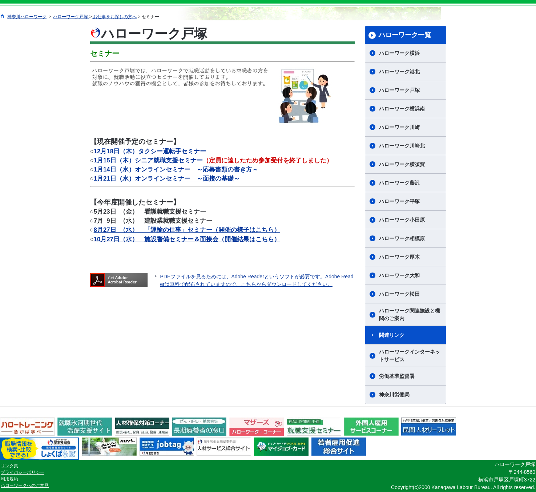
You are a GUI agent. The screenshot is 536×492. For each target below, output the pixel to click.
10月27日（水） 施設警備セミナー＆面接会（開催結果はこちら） (187, 239)
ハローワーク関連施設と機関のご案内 (409, 314)
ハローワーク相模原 (402, 238)
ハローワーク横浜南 (402, 109)
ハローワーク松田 (399, 294)
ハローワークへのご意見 (25, 485)
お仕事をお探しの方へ (114, 16)
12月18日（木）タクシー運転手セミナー (150, 151)
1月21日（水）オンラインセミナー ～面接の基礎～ (167, 178)
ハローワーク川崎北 (402, 146)
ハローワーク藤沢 (399, 183)
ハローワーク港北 (399, 71)
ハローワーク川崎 (399, 127)
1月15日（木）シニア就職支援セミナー (148, 160)
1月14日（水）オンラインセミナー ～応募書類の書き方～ (176, 169)
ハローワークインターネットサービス (409, 355)
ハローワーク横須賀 (402, 164)
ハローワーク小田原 (402, 220)
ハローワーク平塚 (399, 201)
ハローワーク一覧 (405, 35)
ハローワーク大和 (399, 275)
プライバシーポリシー (22, 472)
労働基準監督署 (397, 376)
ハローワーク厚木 (399, 257)
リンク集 (9, 465)
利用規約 (9, 478)
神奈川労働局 (394, 395)
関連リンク (391, 335)
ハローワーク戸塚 (71, 16)
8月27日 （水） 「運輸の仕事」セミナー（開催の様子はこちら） (187, 229)
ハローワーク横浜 (399, 53)
